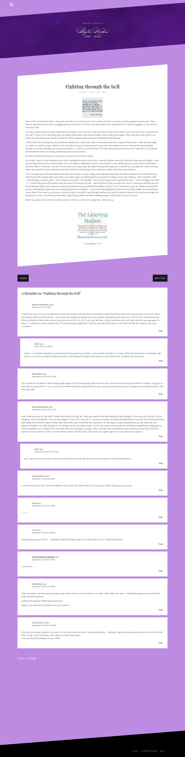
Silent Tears (160, 278)
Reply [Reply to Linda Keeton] (161, 643)
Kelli (98, 92)
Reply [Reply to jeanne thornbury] (161, 331)
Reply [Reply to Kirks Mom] (161, 394)
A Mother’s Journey (149, 751)
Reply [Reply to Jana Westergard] (161, 436)
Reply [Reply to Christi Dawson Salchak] (161, 571)
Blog (104, 92)
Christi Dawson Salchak (43, 557)
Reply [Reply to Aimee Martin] (161, 490)
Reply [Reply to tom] (161, 517)
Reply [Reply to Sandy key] (161, 610)
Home (135, 751)
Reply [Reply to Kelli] (161, 361)
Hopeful (23, 278)
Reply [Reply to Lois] (161, 544)
